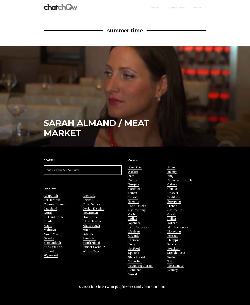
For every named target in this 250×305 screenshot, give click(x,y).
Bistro (132, 180)
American (135, 167)
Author (133, 172)
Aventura (89, 195)
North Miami (52, 234)
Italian (171, 218)
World (132, 274)
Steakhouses (176, 253)
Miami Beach (91, 225)
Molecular (174, 231)
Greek (171, 214)
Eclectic (133, 201)
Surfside (49, 251)
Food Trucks (137, 206)
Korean (172, 223)
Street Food (136, 257)
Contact (197, 7)
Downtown (90, 213)
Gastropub (174, 210)
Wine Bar (134, 270)
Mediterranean (177, 227)
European (174, 201)
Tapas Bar (135, 261)
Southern (173, 248)
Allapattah (51, 195)
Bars (131, 176)
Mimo (87, 230)
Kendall (49, 221)
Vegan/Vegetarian (140, 265)
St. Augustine (53, 247)
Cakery (172, 184)
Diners (133, 197)
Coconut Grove (54, 204)
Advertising (175, 7)
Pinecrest (89, 238)
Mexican (134, 231)
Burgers (133, 184)
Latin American (138, 227)
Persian (172, 236)
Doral (48, 213)
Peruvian (134, 240)
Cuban (132, 193)
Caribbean (135, 189)
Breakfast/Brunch (179, 180)
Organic (133, 236)
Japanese (134, 223)
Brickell (88, 200)
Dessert (172, 193)
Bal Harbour (52, 200)
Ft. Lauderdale (54, 217)
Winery (172, 270)
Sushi (171, 257)
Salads (171, 244)
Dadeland (50, 208)
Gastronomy (137, 210)
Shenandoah (52, 243)
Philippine (174, 240)
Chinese (172, 189)
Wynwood (51, 255)
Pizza (131, 244)
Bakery (172, 172)
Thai (170, 261)
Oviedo (49, 238)
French (172, 206)
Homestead (91, 217)
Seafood (134, 248)
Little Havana (92, 221)
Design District (93, 208)
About (156, 7)
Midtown (50, 230)
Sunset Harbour (94, 247)
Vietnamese (175, 265)
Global (132, 214)
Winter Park (91, 251)
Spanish (133, 253)
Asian (171, 167)
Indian (132, 218)
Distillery (173, 197)
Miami (48, 225)
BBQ (170, 176)
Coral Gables (91, 204)
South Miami (91, 243)
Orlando (88, 234)
